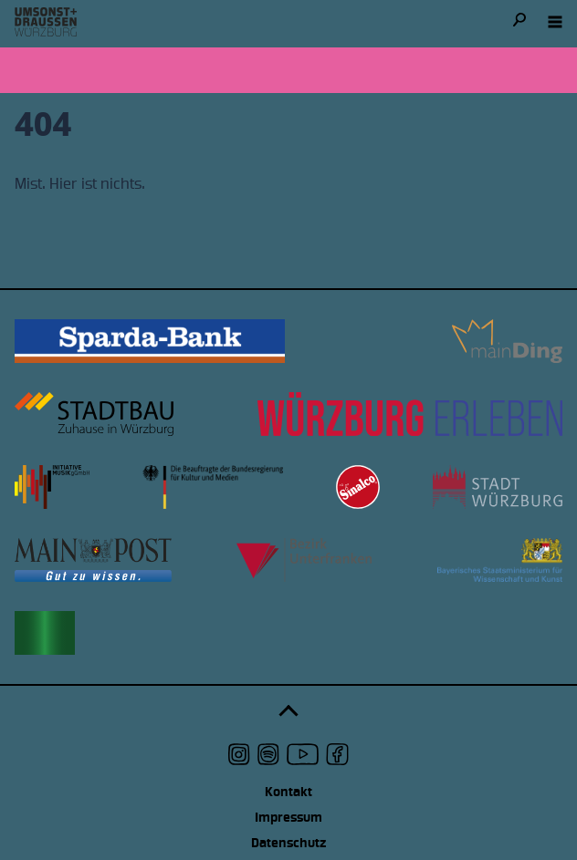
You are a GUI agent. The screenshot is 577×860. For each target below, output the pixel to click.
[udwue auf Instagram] (239, 754)
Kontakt (288, 792)
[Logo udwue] (46, 21)
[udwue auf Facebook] (337, 754)
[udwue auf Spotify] (268, 754)
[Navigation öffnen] (555, 21)
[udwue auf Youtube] (303, 754)
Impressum (288, 817)
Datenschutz (288, 843)
